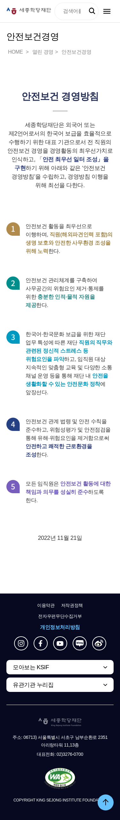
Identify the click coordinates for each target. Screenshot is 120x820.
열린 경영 (42, 52)
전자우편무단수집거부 (60, 616)
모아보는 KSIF (31, 667)
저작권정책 (72, 605)
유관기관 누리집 (33, 685)
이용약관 (46, 605)
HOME (16, 52)
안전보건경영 (76, 52)
